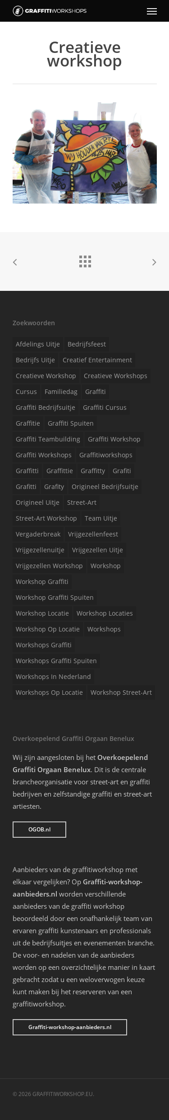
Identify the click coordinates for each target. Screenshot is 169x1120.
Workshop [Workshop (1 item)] (106, 565)
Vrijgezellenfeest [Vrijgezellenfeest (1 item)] (93, 534)
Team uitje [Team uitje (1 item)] (101, 518)
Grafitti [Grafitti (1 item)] (26, 486)
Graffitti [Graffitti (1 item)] (27, 470)
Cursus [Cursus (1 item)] (26, 391)
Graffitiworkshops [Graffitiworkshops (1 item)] (105, 455)
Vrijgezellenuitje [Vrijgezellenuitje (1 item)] (40, 550)
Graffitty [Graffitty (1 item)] (93, 470)
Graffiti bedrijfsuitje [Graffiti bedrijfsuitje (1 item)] (45, 407)
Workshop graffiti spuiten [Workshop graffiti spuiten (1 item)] (55, 597)
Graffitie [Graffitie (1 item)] (28, 423)
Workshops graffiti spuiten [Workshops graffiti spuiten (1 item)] (56, 660)
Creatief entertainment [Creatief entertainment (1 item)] (97, 360)
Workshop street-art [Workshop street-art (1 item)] (121, 692)
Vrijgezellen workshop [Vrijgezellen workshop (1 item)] (49, 565)
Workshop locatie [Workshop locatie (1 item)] (42, 613)
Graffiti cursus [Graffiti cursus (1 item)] (105, 407)
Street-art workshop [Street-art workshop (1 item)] (46, 518)
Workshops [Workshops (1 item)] (104, 629)
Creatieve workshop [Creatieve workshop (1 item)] (46, 375)
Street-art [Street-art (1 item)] (81, 502)
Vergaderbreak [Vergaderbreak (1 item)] (38, 534)
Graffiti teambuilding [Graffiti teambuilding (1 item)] (48, 439)
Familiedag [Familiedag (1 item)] (61, 391)
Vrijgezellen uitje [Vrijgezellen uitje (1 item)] (97, 550)
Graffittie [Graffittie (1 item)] (59, 470)
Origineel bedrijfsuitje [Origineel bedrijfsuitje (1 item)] (105, 486)
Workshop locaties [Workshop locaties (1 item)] (105, 613)
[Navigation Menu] (152, 10)
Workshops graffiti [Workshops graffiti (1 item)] (44, 645)
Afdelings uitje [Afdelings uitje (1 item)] (38, 344)
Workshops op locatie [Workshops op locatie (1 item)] (49, 692)
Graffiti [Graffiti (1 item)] (95, 391)
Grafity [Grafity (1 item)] (54, 486)
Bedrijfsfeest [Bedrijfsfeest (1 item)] (87, 344)
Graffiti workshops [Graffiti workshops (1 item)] (44, 455)
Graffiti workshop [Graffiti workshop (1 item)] (114, 439)
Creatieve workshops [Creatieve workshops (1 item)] (115, 375)
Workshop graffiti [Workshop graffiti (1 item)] (42, 581)
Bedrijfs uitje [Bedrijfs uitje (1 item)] (35, 360)
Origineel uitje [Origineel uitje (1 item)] (37, 502)
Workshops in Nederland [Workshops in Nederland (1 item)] (53, 676)
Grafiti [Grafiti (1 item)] (122, 470)
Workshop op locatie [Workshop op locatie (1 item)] (48, 629)
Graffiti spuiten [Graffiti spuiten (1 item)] (71, 423)
